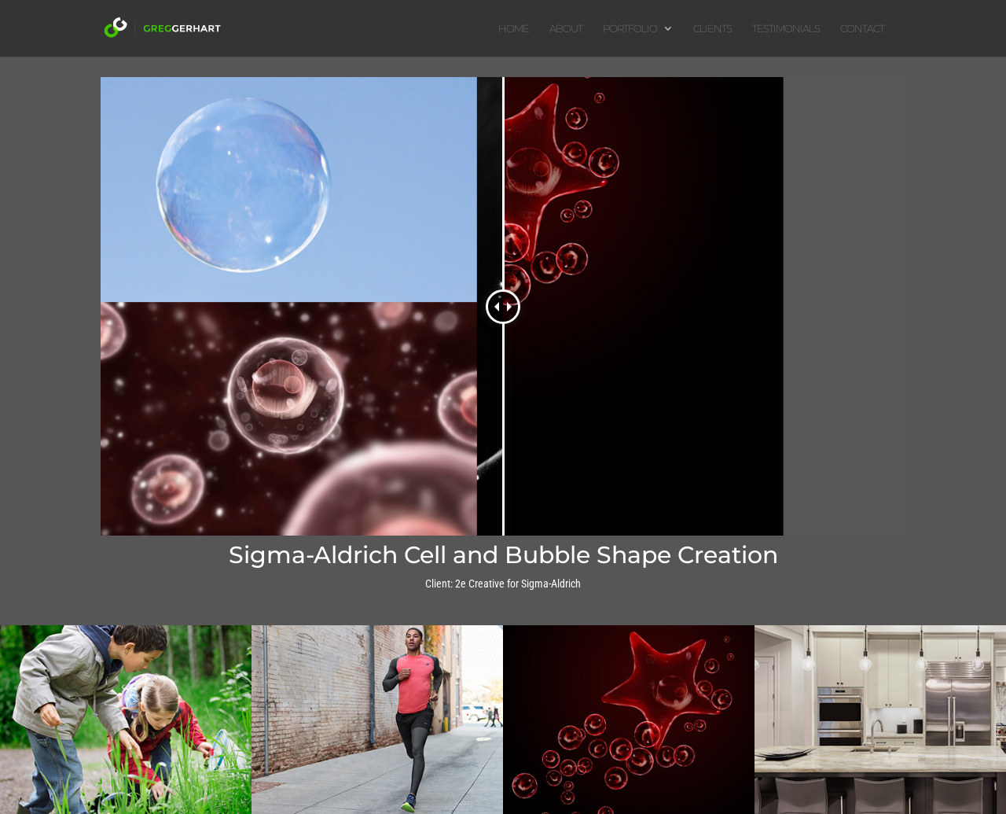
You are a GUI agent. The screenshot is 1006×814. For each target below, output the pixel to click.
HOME (513, 29)
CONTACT (862, 29)
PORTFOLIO (630, 29)
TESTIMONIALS (786, 29)
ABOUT (565, 29)
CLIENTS (712, 29)
